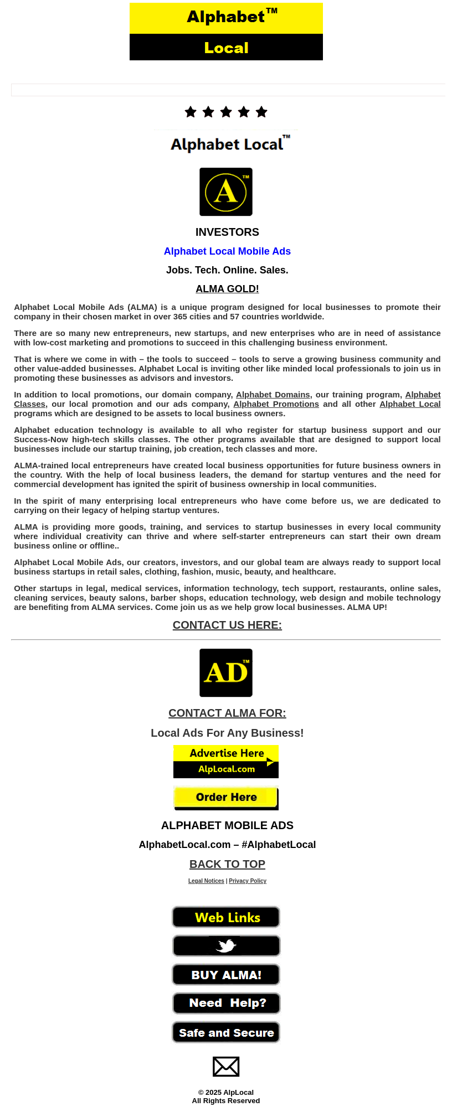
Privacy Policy (247, 881)
